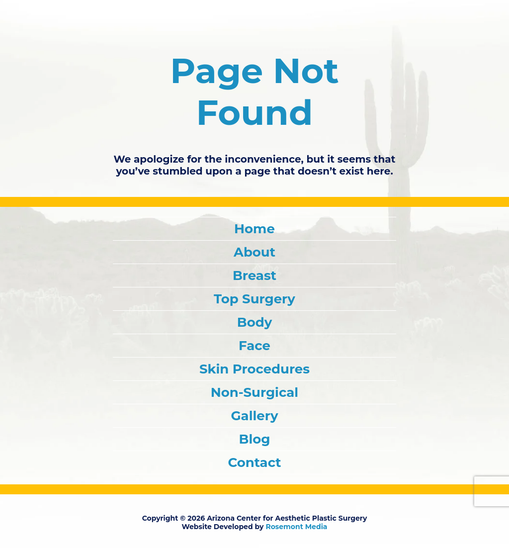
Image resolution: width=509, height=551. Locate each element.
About (254, 252)
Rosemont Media (296, 526)
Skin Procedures (254, 369)
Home (254, 229)
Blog (254, 439)
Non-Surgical (254, 392)
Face (254, 346)
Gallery (254, 416)
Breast (254, 275)
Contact (254, 462)
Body (254, 322)
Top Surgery (254, 299)
